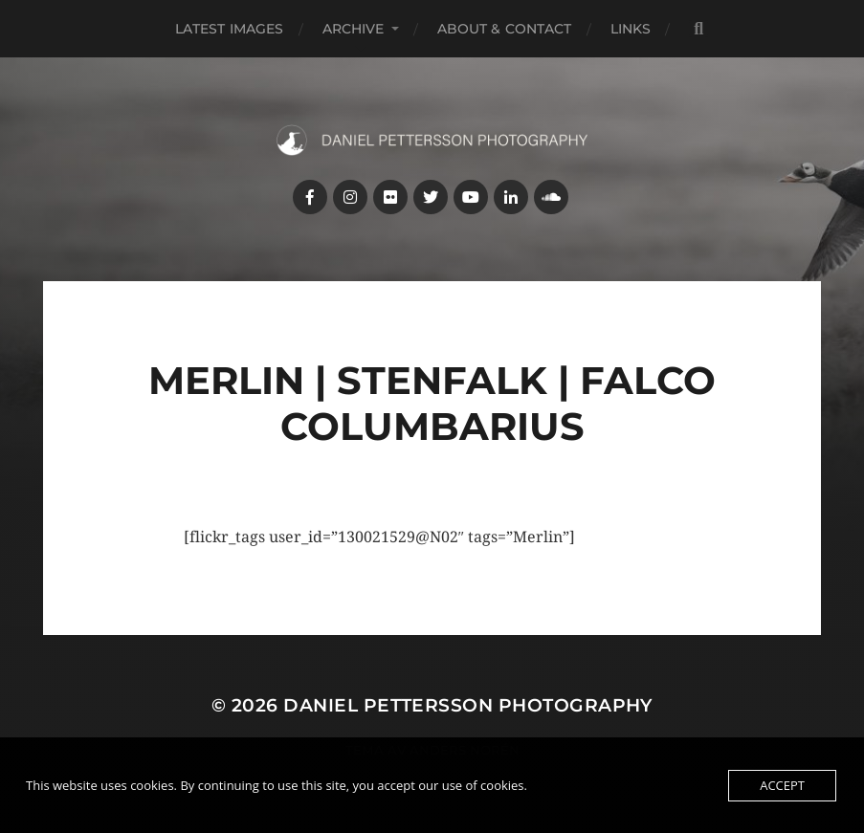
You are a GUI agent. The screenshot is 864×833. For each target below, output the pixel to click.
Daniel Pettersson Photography (468, 705)
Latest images (229, 28)
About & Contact (504, 28)
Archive (353, 28)
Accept (782, 785)
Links (631, 28)
